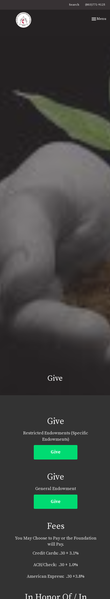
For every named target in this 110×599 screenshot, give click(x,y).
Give (56, 452)
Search (74, 5)
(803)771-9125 (95, 5)
